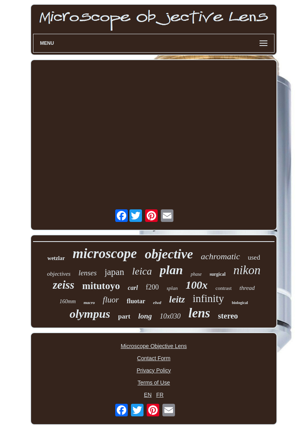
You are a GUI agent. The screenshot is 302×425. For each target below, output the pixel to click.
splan (172, 288)
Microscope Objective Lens (154, 346)
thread (247, 288)
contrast (223, 288)
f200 (152, 287)
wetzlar (56, 258)
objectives (58, 274)
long (145, 316)
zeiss (63, 284)
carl (133, 287)
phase (196, 274)
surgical (218, 274)
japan (114, 272)
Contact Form (154, 358)
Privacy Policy (153, 370)
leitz (177, 299)
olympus (90, 313)
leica (142, 271)
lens (199, 313)
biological (240, 302)
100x (197, 285)
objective (169, 254)
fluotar (136, 301)
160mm (67, 301)
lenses (87, 273)
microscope (105, 253)
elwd (157, 302)
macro (89, 302)
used (254, 257)
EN (147, 395)
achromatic (220, 256)
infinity (208, 298)
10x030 (170, 316)
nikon (247, 270)
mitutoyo (101, 285)
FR (160, 395)
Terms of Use (154, 382)
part (124, 316)
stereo (228, 315)
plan (171, 270)
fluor (111, 299)
